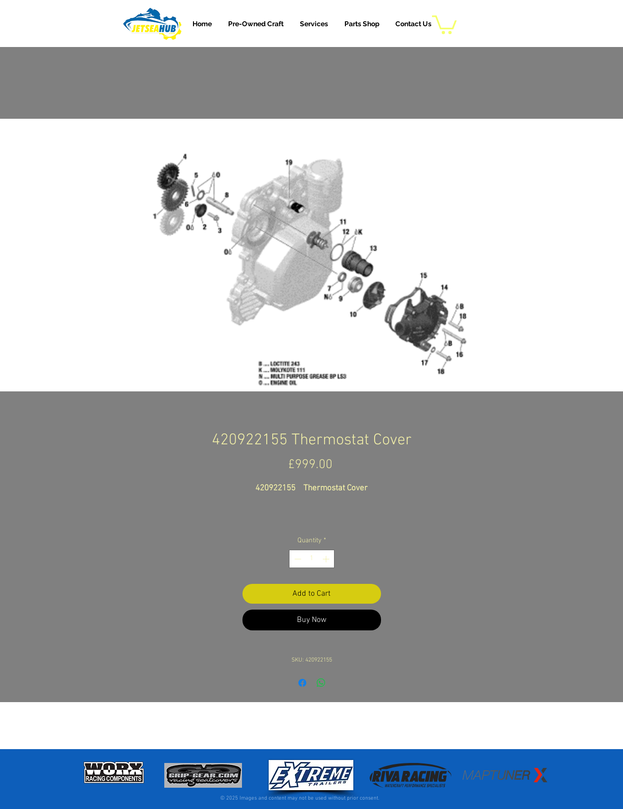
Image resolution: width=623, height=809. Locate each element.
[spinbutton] (312, 559)
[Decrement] (296, 559)
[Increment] (327, 559)
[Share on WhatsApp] (321, 683)
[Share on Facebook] (302, 683)
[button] (314, 24)
